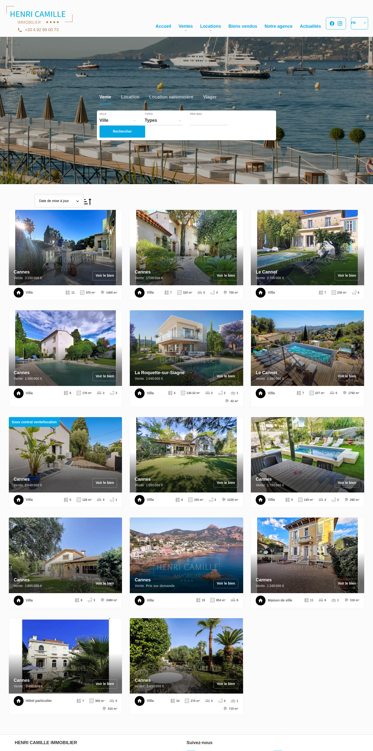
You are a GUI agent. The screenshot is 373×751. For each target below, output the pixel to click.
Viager (210, 97)
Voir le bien (105, 275)
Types (149, 114)
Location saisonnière (171, 97)
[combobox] (118, 120)
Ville (102, 114)
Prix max (196, 114)
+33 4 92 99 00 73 (42, 29)
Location (130, 97)
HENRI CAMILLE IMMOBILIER (46, 742)
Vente (105, 97)
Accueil (39, 17)
